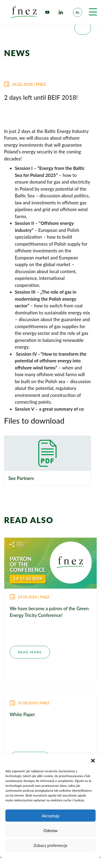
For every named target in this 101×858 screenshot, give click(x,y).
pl (77, 13)
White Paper (22, 714)
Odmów (50, 830)
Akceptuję (50, 815)
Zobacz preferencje (51, 845)
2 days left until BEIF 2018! (41, 97)
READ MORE (30, 652)
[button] (93, 760)
